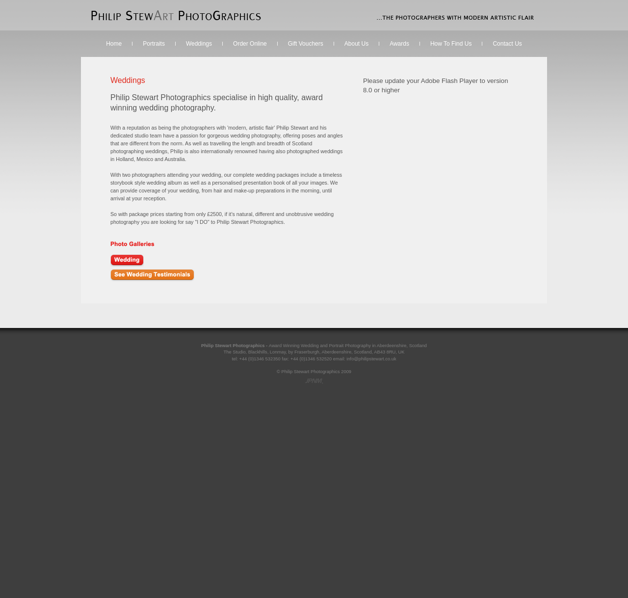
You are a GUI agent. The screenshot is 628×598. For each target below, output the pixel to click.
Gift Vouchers (305, 43)
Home (114, 43)
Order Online (250, 43)
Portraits (154, 43)
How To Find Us (450, 43)
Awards (399, 43)
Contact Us (507, 43)
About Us (356, 43)
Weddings (199, 43)
